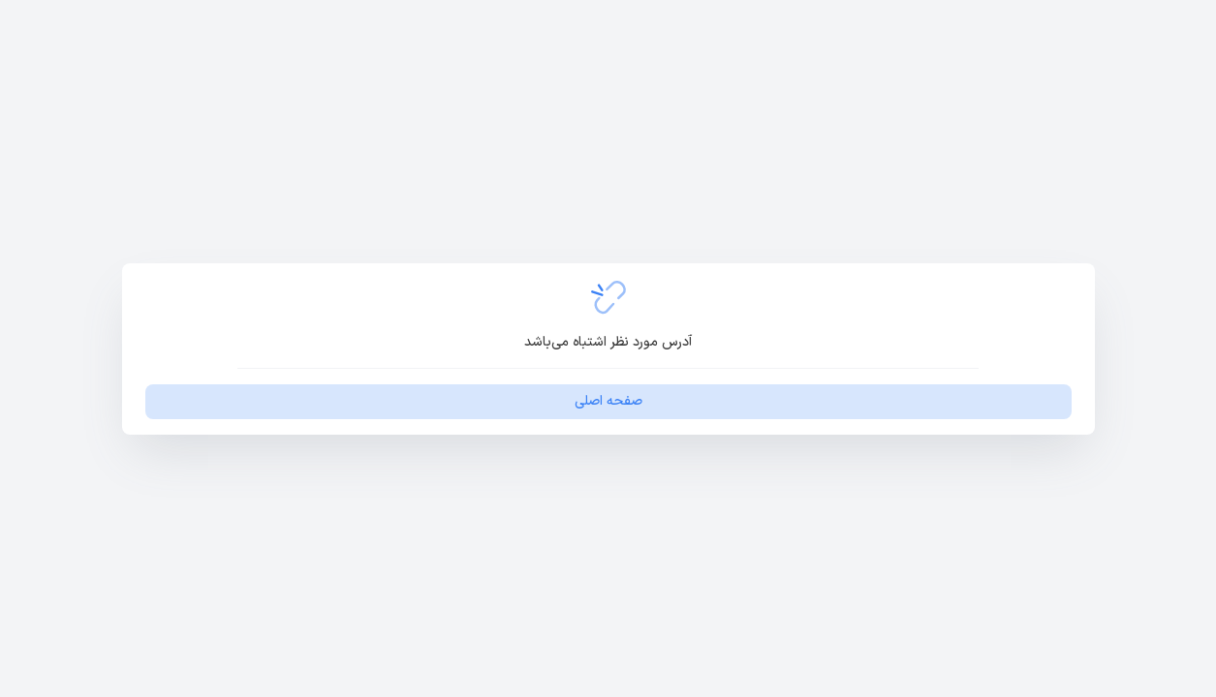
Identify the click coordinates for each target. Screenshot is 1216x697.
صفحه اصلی (608, 401)
